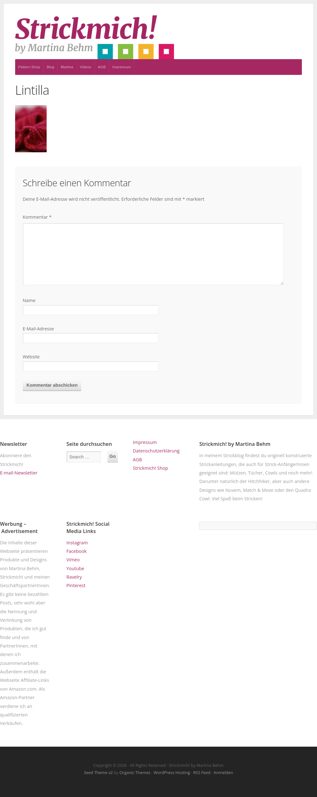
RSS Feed (201, 772)
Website (31, 357)
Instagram (77, 543)
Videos (85, 67)
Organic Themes (134, 772)
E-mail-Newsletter (18, 473)
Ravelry (74, 577)
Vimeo (73, 560)
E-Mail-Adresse (38, 329)
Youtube (75, 568)
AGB (102, 67)
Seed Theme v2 (98, 772)
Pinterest (75, 585)
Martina (67, 67)
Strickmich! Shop (150, 468)
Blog (50, 67)
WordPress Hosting (172, 772)
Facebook (76, 551)
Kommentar (37, 217)
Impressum (121, 67)
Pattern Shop (29, 67)
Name (29, 300)
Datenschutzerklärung (156, 451)
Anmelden (223, 772)
